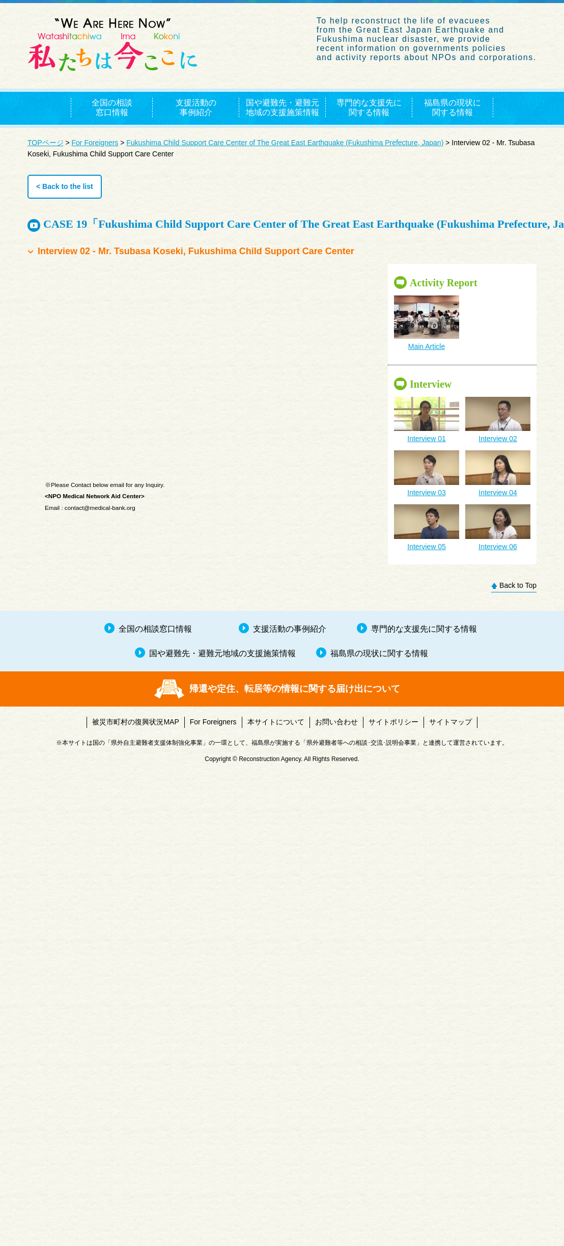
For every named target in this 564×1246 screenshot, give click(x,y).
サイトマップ (450, 722)
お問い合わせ (336, 722)
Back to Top (518, 585)
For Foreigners (95, 143)
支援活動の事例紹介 (196, 107)
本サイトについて (275, 722)
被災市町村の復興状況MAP (135, 722)
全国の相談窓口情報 (112, 107)
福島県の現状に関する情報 (452, 107)
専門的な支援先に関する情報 (369, 107)
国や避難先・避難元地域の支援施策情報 (282, 107)
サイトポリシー (393, 722)
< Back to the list (64, 186)
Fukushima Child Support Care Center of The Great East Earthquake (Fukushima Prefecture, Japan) (284, 143)
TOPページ (45, 143)
